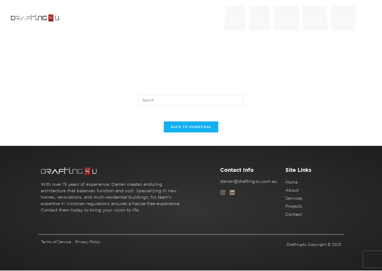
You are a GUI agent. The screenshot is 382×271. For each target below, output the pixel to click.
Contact (344, 18)
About (267, 18)
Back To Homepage (191, 127)
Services (292, 18)
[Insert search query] (191, 100)
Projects (318, 18)
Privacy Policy (87, 242)
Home (245, 18)
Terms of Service (56, 242)
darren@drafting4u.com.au (248, 181)
